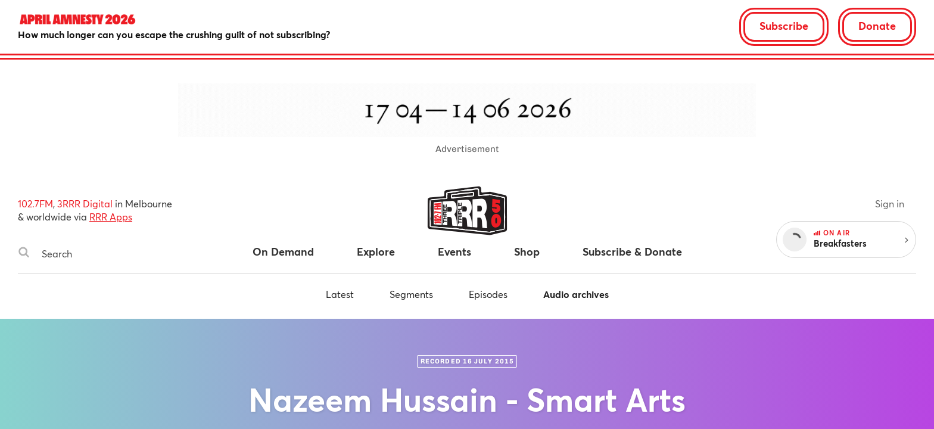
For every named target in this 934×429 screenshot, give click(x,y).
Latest (340, 294)
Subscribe (783, 25)
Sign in (889, 203)
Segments (411, 294)
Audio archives (576, 294)
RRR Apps (110, 216)
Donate (877, 25)
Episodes (488, 294)
